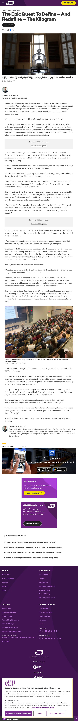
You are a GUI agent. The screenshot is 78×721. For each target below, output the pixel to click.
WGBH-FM (32, 638)
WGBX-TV (14, 638)
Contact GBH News (45, 613)
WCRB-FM (5, 641)
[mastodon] (52, 639)
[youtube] (46, 631)
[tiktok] (43, 631)
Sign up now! (31, 524)
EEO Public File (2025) (10, 628)
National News (14, 10)
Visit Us (41, 624)
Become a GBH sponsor (39, 146)
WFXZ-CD (23, 638)
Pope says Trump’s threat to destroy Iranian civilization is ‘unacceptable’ (29, 543)
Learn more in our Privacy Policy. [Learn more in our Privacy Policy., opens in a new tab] (42, 707)
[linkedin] (57, 631)
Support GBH (43, 575)
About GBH (6, 575)
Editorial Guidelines (9, 613)
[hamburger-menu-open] (4, 3)
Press (4, 590)
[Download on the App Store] (43, 469)
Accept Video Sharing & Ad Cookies (18, 713)
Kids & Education (8, 579)
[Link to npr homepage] (37, 673)
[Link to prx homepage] (38, 678)
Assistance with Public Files (11, 632)
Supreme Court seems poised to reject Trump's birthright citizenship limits (30, 558)
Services (5, 583)
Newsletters (43, 620)
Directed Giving (44, 590)
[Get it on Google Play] (60, 469)
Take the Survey (33, 493)
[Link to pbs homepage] (37, 667)
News (4, 10)
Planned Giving (44, 594)
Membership (43, 583)
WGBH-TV (5, 638)
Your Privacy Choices (56, 713)
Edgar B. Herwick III (11, 95)
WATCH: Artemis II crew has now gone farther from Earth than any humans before (33, 548)
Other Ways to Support (47, 598)
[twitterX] (24, 426)
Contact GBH (43, 609)
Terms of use (6, 609)
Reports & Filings (8, 624)
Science (23, 447)
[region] (37, 698)
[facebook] (54, 631)
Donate (68, 3)
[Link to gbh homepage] (10, 3)
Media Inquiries (44, 616)
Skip (40, 713)
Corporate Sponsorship (47, 586)
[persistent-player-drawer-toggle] (76, 718)
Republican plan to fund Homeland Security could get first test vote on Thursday (32, 553)
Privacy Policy (7, 616)
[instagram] (40, 631)
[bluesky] (49, 631)
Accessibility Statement (10, 620)
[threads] (52, 631)
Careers (4, 586)
